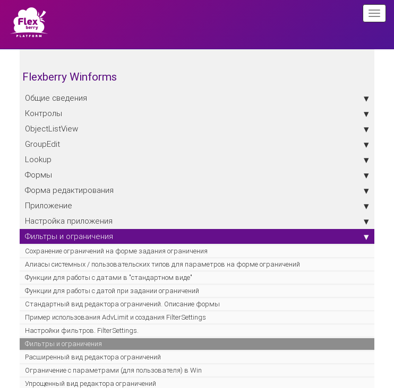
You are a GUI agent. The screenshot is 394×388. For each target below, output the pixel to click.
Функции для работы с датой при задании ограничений (112, 290)
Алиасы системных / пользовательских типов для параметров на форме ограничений (162, 264)
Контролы (197, 113)
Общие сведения (197, 98)
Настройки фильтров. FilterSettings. (82, 330)
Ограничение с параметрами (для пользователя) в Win (113, 370)
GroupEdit (197, 144)
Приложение (197, 205)
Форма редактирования (197, 190)
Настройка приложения (197, 221)
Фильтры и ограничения (197, 236)
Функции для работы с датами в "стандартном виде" (108, 277)
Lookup (197, 159)
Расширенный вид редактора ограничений (93, 356)
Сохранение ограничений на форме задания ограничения (116, 250)
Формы (197, 175)
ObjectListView (197, 129)
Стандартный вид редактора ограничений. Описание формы (122, 303)
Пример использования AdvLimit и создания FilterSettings (115, 317)
